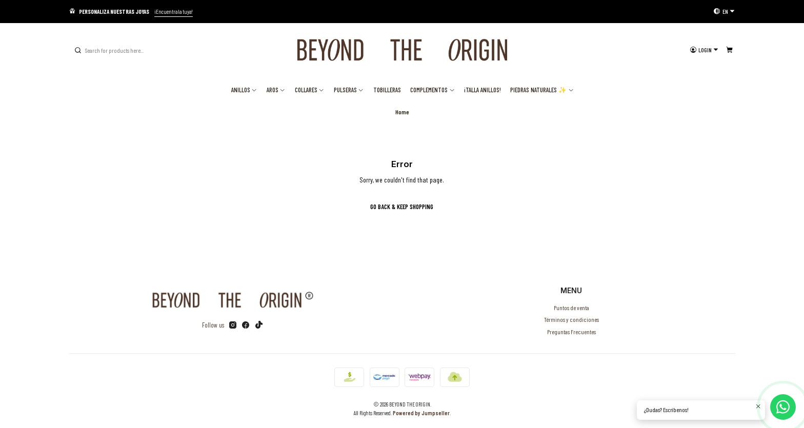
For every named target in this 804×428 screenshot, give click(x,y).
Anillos (244, 90)
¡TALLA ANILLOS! (482, 90)
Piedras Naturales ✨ (542, 90)
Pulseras (349, 90)
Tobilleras (387, 90)
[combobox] (125, 50)
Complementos (432, 90)
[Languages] (724, 11)
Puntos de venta (571, 307)
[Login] (704, 50)
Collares (310, 90)
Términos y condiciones (571, 319)
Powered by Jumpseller (421, 413)
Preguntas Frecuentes (571, 331)
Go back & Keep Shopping (401, 206)
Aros (276, 90)
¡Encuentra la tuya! (173, 11)
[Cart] (729, 50)
